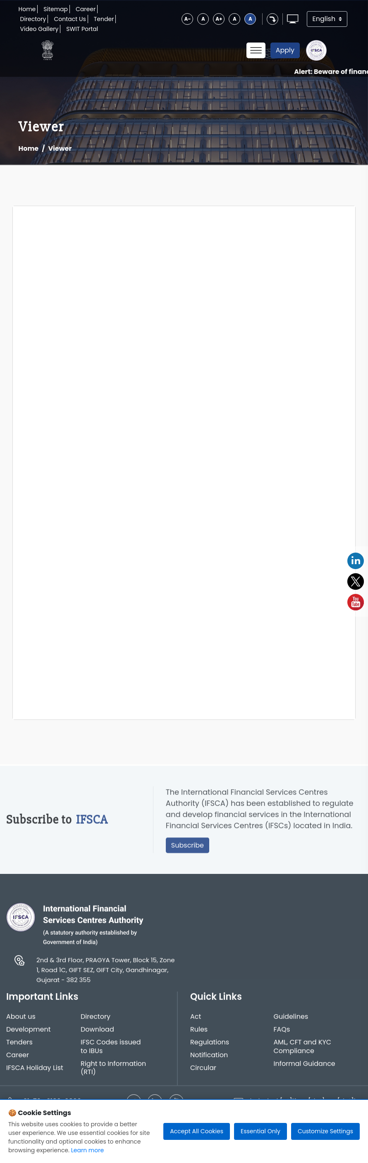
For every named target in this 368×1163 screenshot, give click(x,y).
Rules (199, 1032)
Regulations (209, 1045)
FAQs (282, 1032)
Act (195, 1019)
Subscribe (187, 847)
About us (21, 1019)
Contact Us (70, 19)
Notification (209, 1058)
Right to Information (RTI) (113, 1071)
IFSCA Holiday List (34, 1070)
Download (97, 1032)
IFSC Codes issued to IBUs (111, 1049)
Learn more (87, 1150)
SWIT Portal (82, 29)
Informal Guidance (304, 1066)
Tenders (19, 1045)
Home (27, 9)
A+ (218, 18)
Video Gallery (39, 29)
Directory (33, 19)
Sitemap (55, 9)
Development (28, 1032)
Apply (285, 50)
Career (86, 9)
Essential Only (260, 1131)
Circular (203, 1070)
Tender (104, 19)
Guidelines (291, 1019)
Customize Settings (325, 1131)
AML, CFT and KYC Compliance (303, 1049)
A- (187, 18)
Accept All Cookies (196, 1131)
